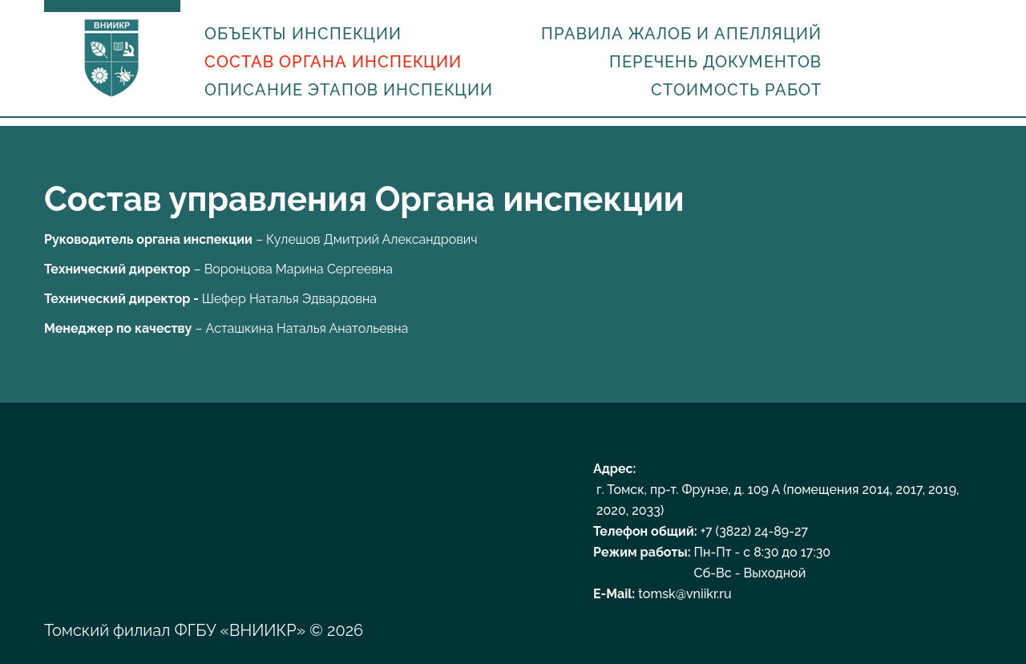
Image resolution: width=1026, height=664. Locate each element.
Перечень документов (715, 61)
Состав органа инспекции (333, 61)
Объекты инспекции (303, 33)
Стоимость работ (736, 89)
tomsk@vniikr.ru (684, 593)
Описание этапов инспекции (348, 89)
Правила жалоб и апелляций (681, 33)
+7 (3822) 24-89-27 (755, 531)
